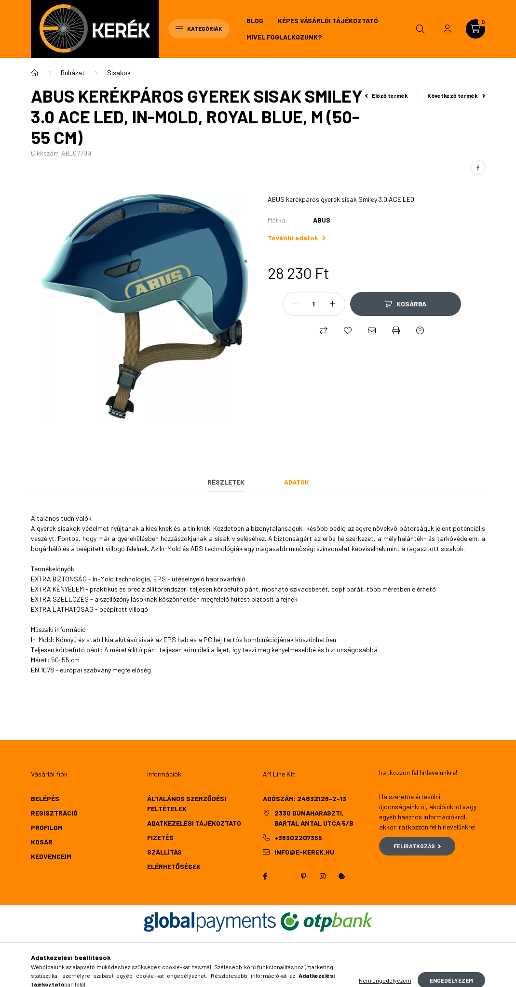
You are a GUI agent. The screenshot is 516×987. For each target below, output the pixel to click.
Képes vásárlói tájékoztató (328, 20)
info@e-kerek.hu (304, 852)
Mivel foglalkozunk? (284, 37)
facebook (264, 876)
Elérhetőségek (174, 866)
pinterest (303, 876)
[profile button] (447, 29)
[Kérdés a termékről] (420, 330)
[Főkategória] (35, 72)
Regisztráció (54, 813)
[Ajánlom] (371, 330)
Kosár (42, 842)
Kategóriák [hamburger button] (199, 28)
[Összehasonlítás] (323, 330)
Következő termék (456, 95)
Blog (254, 20)
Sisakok (119, 72)
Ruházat (73, 72)
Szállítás (164, 852)
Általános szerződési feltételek (186, 803)
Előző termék (386, 95)
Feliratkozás (417, 845)
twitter (284, 876)
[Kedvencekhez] (347, 330)
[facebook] (478, 167)
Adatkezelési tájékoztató (194, 823)
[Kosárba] (405, 304)
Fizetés (160, 837)
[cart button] (475, 29)
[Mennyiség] (314, 304)
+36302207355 (298, 837)
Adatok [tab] (296, 482)
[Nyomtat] (396, 330)
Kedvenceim (51, 856)
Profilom (47, 827)
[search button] (420, 29)
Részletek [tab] (225, 482)
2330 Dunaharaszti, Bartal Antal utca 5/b (313, 818)
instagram (322, 876)
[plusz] (333, 304)
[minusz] (295, 304)
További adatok (297, 238)
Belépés (45, 798)
